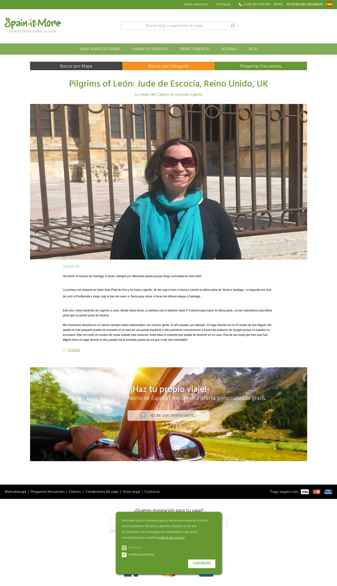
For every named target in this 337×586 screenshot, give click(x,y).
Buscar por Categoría (168, 66)
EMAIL (278, 4)
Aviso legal (131, 492)
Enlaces (75, 492)
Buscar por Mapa (76, 66)
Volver (74, 350)
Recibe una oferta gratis (172, 416)
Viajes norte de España (99, 49)
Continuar (202, 563)
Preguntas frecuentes (48, 492)
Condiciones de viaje (101, 492)
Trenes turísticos (195, 49)
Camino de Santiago (150, 49)
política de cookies (171, 537)
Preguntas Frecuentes (261, 66)
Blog (253, 49)
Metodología (15, 492)
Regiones (229, 49)
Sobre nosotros (196, 4)
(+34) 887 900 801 (257, 4)
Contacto (223, 4)
